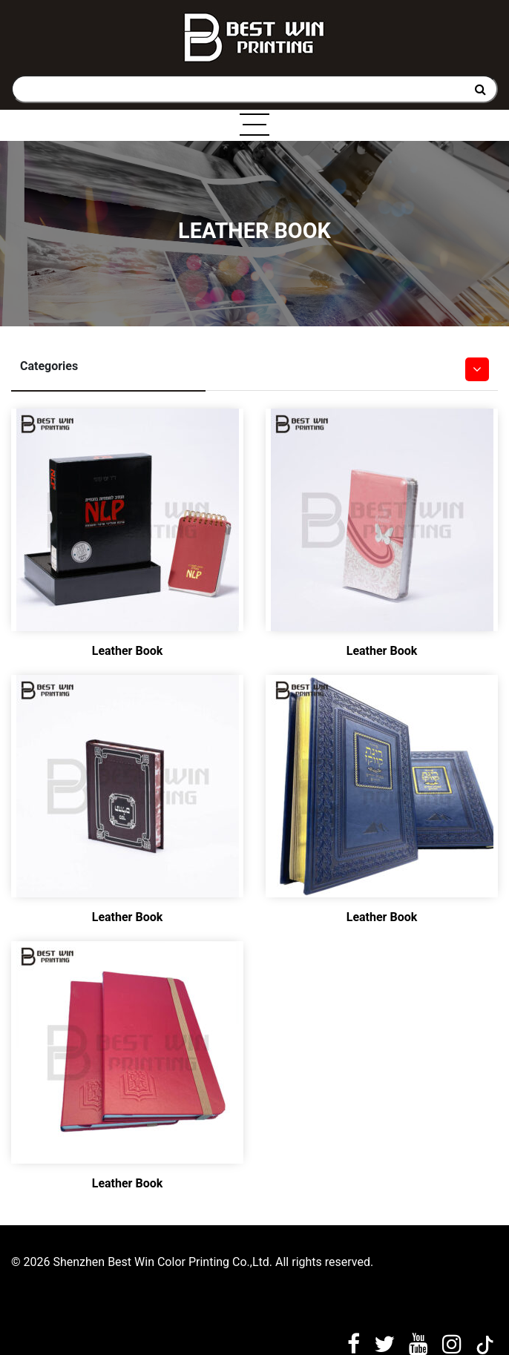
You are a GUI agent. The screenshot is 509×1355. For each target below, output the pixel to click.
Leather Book (127, 651)
